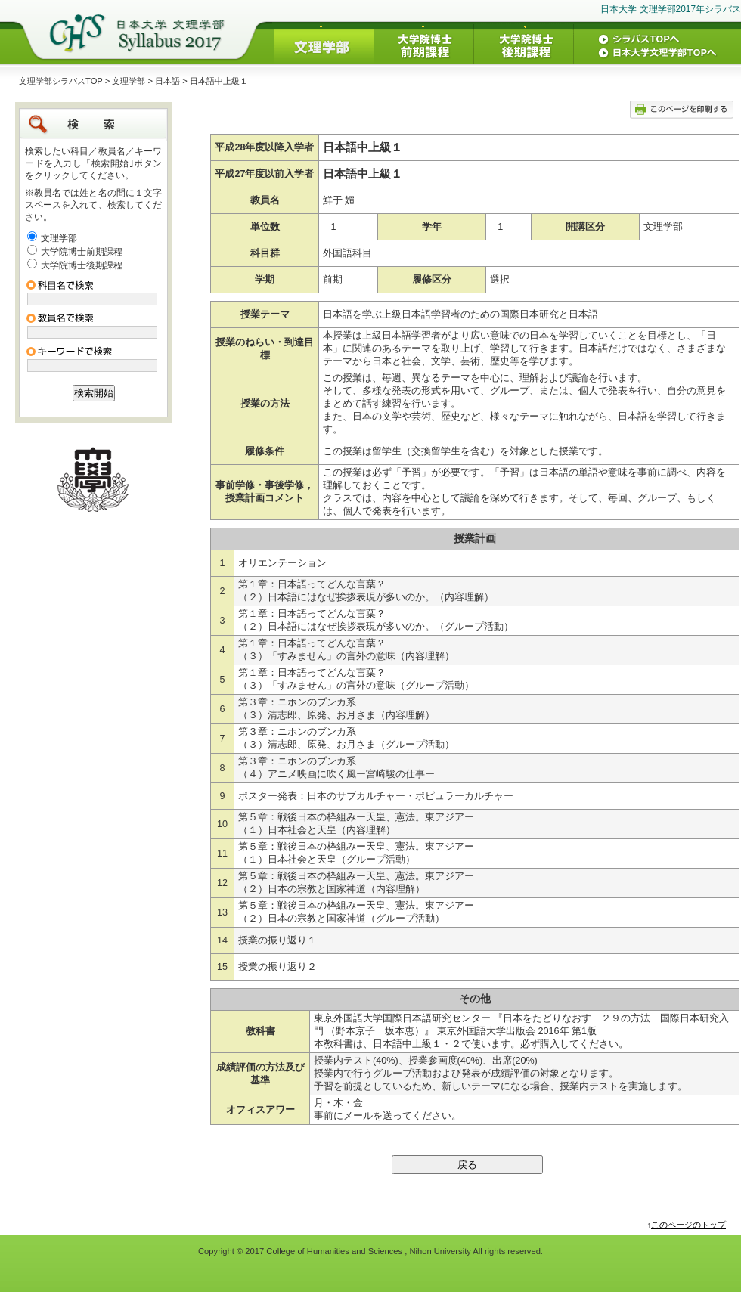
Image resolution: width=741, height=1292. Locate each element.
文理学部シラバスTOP (61, 80)
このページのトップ (688, 1224)
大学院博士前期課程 (81, 251)
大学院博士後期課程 (81, 265)
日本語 (167, 80)
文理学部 (128, 80)
